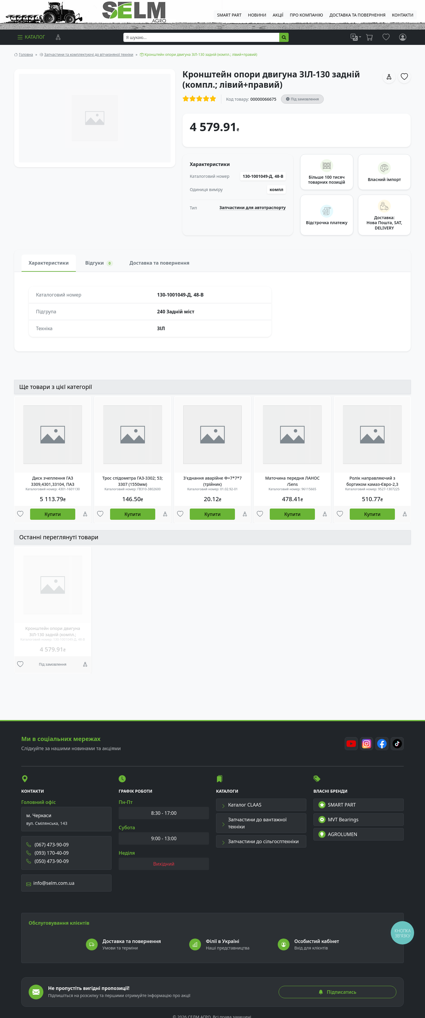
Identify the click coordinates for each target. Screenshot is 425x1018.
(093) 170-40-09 (47, 853)
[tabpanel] (212, 311)
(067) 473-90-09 (47, 844)
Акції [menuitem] (278, 15)
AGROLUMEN (337, 834)
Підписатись (337, 992)
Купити (53, 514)
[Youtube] (351, 743)
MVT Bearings (338, 819)
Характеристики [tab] (49, 263)
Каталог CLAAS (241, 805)
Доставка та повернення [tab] (159, 263)
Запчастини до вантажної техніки (254, 823)
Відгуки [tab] (99, 263)
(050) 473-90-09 (47, 861)
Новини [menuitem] (257, 15)
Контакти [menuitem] (402, 15)
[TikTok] (397, 743)
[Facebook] (381, 743)
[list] (356, 37)
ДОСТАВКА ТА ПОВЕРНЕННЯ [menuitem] (358, 15)
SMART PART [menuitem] (229, 15)
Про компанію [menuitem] (306, 15)
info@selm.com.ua (50, 883)
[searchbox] (201, 37)
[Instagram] (366, 743)
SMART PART (337, 804)
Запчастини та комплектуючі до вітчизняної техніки (88, 54)
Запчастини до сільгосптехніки (260, 841)
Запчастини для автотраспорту (253, 207)
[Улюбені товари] (20, 514)
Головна (26, 54)
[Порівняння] (58, 37)
